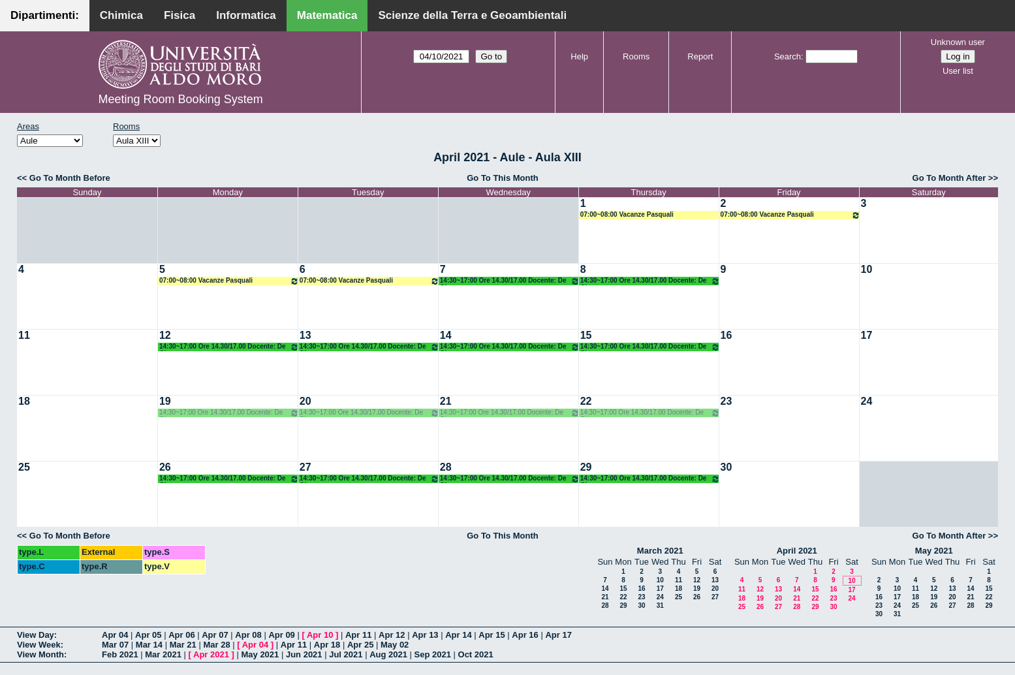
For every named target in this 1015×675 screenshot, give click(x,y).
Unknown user (958, 42)
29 (586, 467)
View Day (35, 635)
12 (165, 335)
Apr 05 (148, 635)
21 (446, 401)
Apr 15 (491, 635)
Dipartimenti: (44, 15)
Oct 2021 (475, 654)
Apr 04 (115, 635)
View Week (39, 645)
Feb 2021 (120, 654)
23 (726, 401)
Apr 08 (248, 635)
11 (24, 335)
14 (446, 335)
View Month (40, 654)
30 (726, 467)
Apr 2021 (211, 654)
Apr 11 (358, 635)
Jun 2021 (304, 654)
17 (867, 335)
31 (660, 605)
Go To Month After (949, 178)
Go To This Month (503, 178)
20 (305, 401)
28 (446, 467)
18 (24, 401)
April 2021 (797, 551)
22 (586, 401)
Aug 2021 (388, 654)
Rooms (636, 56)
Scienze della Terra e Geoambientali (472, 15)
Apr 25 (360, 645)
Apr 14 (458, 635)
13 (305, 335)
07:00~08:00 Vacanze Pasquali (627, 214)
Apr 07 (215, 635)
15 (586, 335)
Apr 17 (558, 635)
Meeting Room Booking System (181, 99)
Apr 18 (327, 645)
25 (24, 467)
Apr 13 (425, 635)
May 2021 (934, 551)
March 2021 (660, 551)
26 (165, 467)
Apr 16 (525, 635)
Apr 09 (281, 635)
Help (579, 56)
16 (726, 335)
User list (958, 71)
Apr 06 (181, 635)
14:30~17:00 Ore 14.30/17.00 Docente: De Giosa (510, 281)
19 (165, 401)
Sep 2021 (432, 654)
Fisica (179, 15)
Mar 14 (149, 645)
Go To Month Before (69, 178)
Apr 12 (392, 635)
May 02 (395, 645)
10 (867, 269)
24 (867, 401)
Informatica (246, 15)
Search (787, 56)
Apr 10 (320, 635)
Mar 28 (216, 645)
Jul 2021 (345, 654)
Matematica (327, 15)
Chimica (121, 15)
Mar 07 (115, 645)
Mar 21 (183, 645)
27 (305, 467)
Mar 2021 (163, 654)
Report (700, 56)
